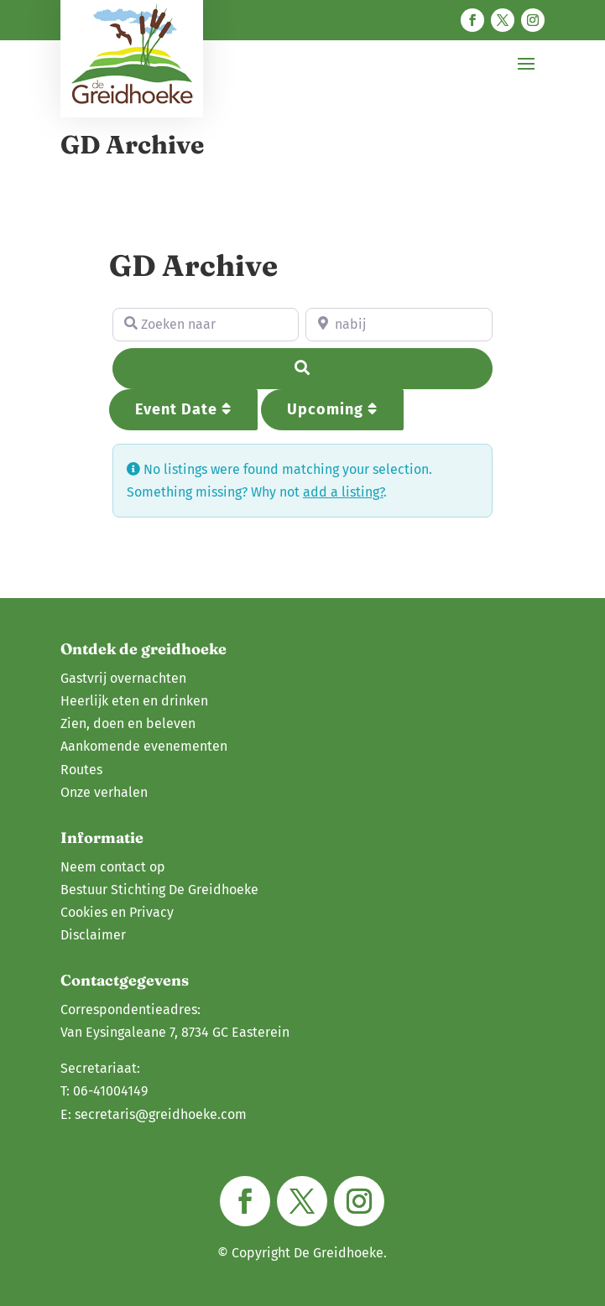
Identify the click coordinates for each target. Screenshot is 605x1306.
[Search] (302, 368)
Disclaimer (93, 935)
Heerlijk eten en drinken (134, 701)
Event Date (183, 409)
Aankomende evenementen (143, 746)
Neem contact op (112, 867)
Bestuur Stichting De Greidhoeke (159, 890)
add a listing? (343, 492)
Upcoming (332, 409)
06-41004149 (110, 1091)
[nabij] (399, 324)
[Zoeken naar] (206, 324)
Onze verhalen (104, 792)
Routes (81, 770)
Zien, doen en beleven (128, 723)
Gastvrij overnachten (123, 678)
